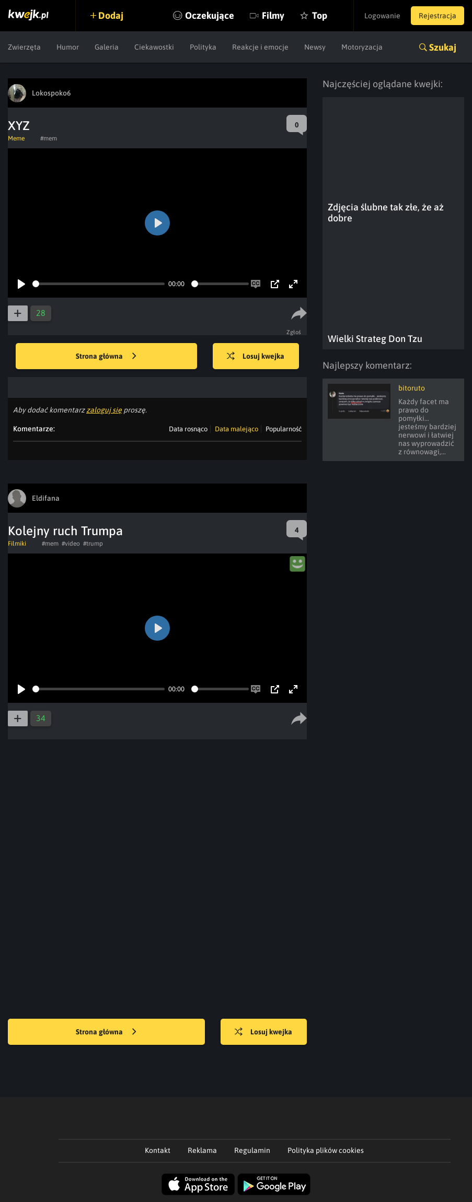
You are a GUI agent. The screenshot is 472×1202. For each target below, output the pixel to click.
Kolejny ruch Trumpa (65, 531)
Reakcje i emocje (260, 47)
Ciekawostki (154, 47)
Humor (67, 47)
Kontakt (157, 1150)
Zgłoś (294, 332)
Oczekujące (209, 15)
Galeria (107, 47)
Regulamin (252, 1150)
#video (71, 543)
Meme (16, 138)
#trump (93, 543)
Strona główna (106, 356)
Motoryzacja (362, 47)
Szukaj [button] (442, 47)
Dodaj (110, 15)
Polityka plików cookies (325, 1150)
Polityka (203, 47)
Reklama (202, 1150)
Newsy (315, 47)
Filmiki (17, 543)
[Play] (21, 284)
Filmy (273, 15)
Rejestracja (437, 15)
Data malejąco (236, 429)
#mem (48, 138)
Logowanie (382, 15)
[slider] (98, 284)
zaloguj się (104, 410)
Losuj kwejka (255, 356)
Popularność (284, 429)
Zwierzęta (24, 47)
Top (319, 15)
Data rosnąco (188, 429)
